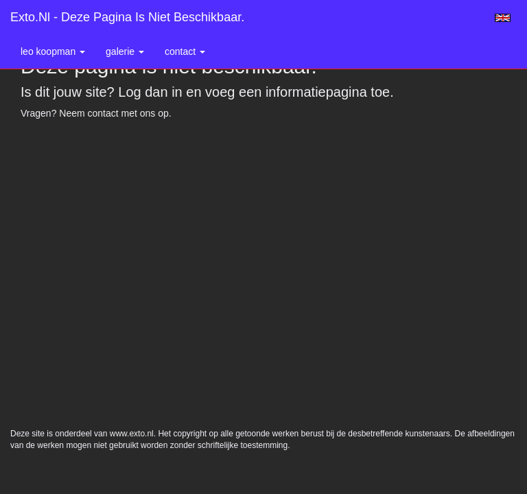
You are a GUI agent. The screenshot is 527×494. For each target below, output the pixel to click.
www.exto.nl (132, 433)
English (503, 18)
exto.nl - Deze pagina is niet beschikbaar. (127, 17)
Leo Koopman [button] (53, 51)
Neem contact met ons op (114, 113)
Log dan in (150, 91)
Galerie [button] (125, 51)
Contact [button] (185, 51)
